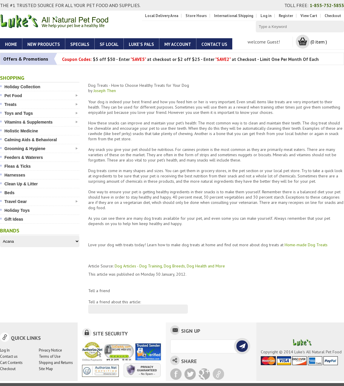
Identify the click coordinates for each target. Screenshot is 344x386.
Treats (41, 104)
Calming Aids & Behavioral (30, 139)
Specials (79, 44)
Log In (5, 350)
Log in (265, 16)
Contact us (9, 356)
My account (177, 44)
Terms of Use (50, 356)
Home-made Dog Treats (306, 244)
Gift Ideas (13, 219)
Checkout (333, 16)
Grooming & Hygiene (41, 148)
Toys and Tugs (41, 113)
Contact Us (214, 44)
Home (11, 44)
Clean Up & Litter (21, 184)
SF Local (109, 44)
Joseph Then (104, 90)
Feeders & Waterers (23, 157)
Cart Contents (11, 362)
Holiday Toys (17, 210)
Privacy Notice (50, 350)
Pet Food (41, 95)
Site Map (46, 368)
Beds (9, 192)
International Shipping (233, 16)
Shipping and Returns (56, 362)
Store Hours (196, 16)
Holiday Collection (22, 86)
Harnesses (14, 175)
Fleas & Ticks (17, 166)
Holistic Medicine (21, 131)
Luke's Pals (141, 44)
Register (286, 16)
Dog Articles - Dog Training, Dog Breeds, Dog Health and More (170, 266)
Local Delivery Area (161, 16)
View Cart (308, 16)
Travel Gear (41, 201)
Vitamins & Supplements (41, 122)
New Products (43, 44)
